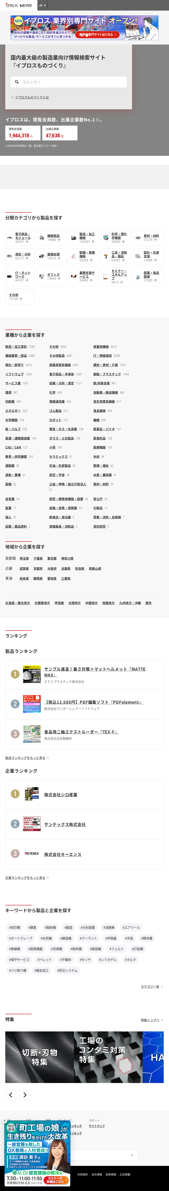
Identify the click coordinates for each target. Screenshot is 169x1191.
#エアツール (131, 927)
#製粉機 (50, 927)
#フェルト (117, 948)
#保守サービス (19, 959)
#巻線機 (14, 948)
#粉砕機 (76, 948)
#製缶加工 (42, 970)
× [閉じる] (5, 1120)
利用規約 (82, 1174)
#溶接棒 (108, 927)
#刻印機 (14, 927)
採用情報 (111, 1174)
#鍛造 (68, 927)
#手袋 (129, 938)
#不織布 (65, 959)
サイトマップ (97, 1126)
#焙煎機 (46, 938)
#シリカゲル (107, 959)
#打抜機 (137, 948)
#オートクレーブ (20, 938)
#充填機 (56, 948)
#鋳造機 (65, 938)
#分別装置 (88, 927)
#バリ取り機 (17, 970)
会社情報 (97, 1174)
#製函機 (95, 948)
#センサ (85, 959)
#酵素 (32, 927)
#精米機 (146, 938)
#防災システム (67, 970)
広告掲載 (125, 1174)
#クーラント (88, 938)
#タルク (130, 959)
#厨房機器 (35, 948)
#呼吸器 (110, 938)
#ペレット (45, 959)
